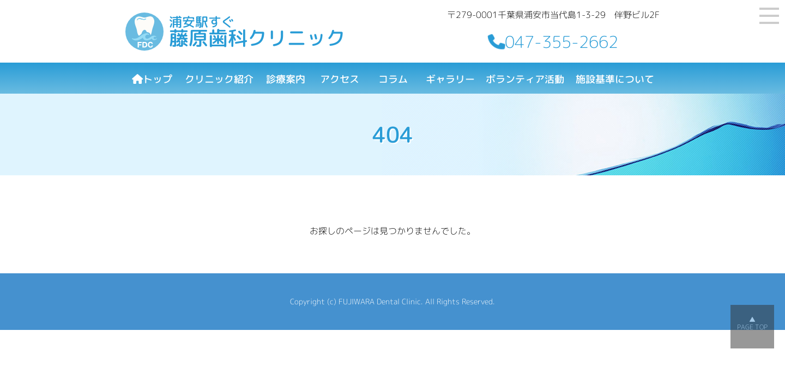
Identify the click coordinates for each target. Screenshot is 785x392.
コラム (393, 79)
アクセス (339, 79)
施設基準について (615, 79)
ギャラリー (450, 79)
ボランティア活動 (525, 79)
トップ (152, 79)
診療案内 (285, 79)
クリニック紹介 (219, 79)
